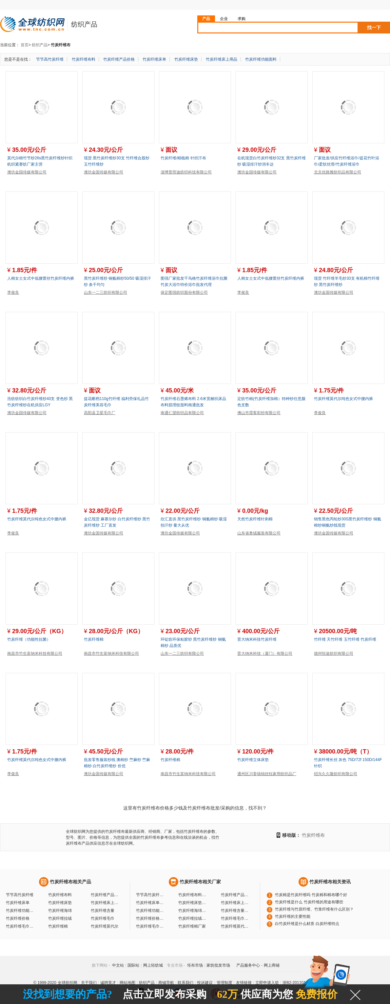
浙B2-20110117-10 (299, 982)
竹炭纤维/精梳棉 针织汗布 (183, 158)
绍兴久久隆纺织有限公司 (335, 774)
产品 (206, 18)
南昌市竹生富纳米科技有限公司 (34, 653)
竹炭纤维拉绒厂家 (193, 918)
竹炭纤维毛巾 (102, 918)
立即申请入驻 (267, 982)
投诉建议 (205, 982)
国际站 (133, 965)
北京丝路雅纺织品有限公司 (337, 172)
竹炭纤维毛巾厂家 (235, 918)
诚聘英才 (108, 982)
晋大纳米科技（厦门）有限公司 (264, 653)
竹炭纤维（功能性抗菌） (28, 639)
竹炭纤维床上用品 (221, 59)
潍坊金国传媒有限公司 (27, 172)
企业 (224, 18)
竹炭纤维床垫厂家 (193, 902)
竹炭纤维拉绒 (60, 918)
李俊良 (13, 292)
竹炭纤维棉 (94, 639)
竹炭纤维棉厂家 (192, 926)
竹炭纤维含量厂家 (235, 910)
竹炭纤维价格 (17, 918)
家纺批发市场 (218, 965)
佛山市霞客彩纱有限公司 (259, 413)
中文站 (118, 965)
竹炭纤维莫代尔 (104, 926)
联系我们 (185, 982)
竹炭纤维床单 (154, 59)
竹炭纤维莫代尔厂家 (235, 926)
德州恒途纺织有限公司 (333, 653)
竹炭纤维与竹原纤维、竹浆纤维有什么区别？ (314, 909)
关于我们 (89, 982)
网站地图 (127, 982)
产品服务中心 (248, 965)
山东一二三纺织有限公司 (105, 292)
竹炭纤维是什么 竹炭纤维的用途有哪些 (309, 902)
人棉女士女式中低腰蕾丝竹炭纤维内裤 (40, 278)
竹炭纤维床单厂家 (151, 902)
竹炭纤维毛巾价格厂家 (151, 926)
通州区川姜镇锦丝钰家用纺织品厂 (266, 774)
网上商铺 (272, 965)
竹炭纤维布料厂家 (193, 895)
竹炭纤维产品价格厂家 (235, 895)
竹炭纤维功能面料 (261, 59)
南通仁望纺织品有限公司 (182, 413)
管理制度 (224, 982)
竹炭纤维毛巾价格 (20, 926)
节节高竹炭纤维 (50, 59)
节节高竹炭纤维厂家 (151, 895)
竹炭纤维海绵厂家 (193, 910)
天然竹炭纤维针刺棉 (255, 519)
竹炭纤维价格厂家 (151, 918)
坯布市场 (195, 965)
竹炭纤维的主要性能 (292, 916)
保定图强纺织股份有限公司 (184, 292)
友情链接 (244, 982)
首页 (25, 45)
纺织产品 (40, 45)
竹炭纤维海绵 (60, 910)
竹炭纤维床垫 (186, 59)
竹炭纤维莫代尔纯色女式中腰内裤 (343, 398)
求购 (241, 18)
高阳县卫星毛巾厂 (99, 413)
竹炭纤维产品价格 (119, 59)
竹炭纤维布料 (83, 59)
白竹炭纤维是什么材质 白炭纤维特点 (307, 923)
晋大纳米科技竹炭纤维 (257, 639)
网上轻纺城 (153, 965)
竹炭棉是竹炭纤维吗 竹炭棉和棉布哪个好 (311, 895)
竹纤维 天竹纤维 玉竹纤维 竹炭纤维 (345, 639)
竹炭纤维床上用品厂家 (235, 902)
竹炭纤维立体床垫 (253, 759)
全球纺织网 (67, 982)
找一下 (374, 27)
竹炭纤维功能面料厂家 (151, 910)
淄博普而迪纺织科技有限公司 (186, 172)
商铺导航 (166, 982)
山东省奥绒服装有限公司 (259, 533)
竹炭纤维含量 (102, 910)
